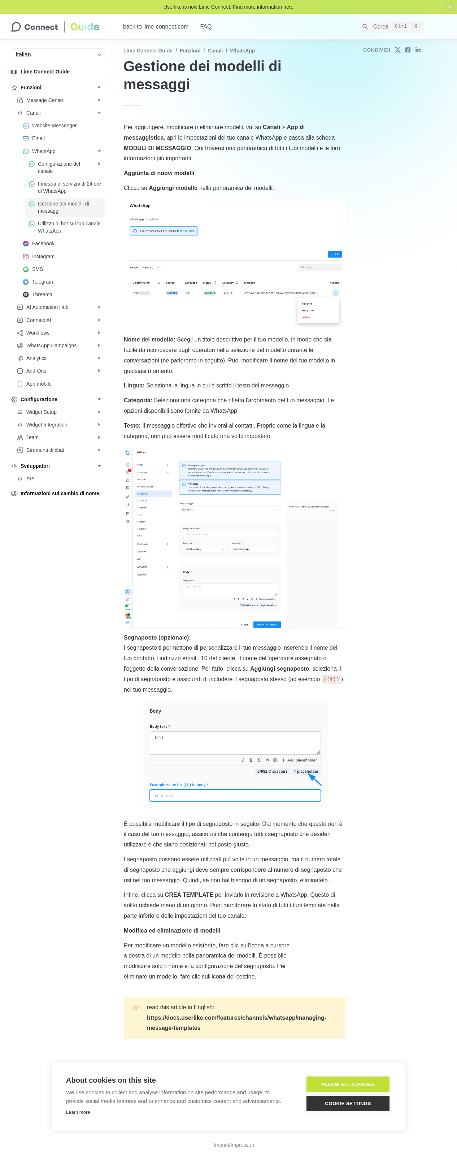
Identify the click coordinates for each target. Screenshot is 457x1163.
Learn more (78, 1112)
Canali (215, 51)
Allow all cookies (348, 1084)
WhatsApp (242, 51)
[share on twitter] (398, 50)
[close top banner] (449, 7)
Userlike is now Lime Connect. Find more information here (228, 7)
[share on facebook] (408, 50)
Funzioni (190, 51)
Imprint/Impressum (235, 1145)
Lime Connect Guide (148, 51)
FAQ (206, 27)
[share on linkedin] (418, 50)
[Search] (391, 27)
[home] (61, 27)
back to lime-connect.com (155, 27)
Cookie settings (348, 1103)
